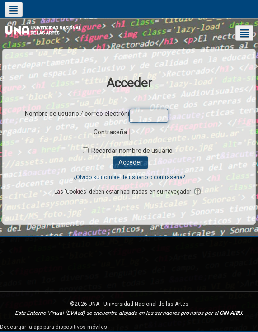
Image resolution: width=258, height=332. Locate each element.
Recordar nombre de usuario (132, 150)
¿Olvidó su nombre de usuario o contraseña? (129, 177)
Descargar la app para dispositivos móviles (53, 327)
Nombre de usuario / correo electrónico (76, 113)
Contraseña (110, 132)
